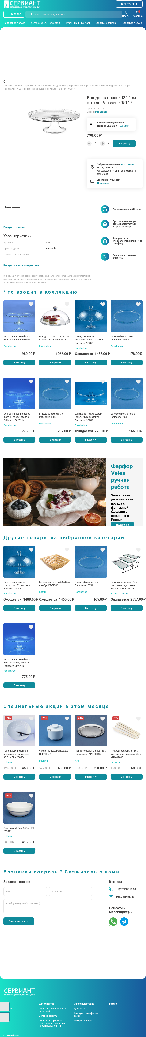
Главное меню (13, 85)
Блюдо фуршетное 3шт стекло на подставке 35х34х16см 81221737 (124, 585)
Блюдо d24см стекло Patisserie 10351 (123, 415)
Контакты (129, 4)
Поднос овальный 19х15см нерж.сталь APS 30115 (90, 752)
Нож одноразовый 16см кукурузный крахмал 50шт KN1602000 (126, 754)
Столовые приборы (106, 22)
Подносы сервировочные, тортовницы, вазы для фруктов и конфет (92, 85)
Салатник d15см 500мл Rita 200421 (19, 830)
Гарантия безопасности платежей (52, 1010)
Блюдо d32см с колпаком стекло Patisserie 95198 (54, 338)
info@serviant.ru (121, 896)
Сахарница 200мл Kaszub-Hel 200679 (54, 752)
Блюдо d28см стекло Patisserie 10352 (51, 415)
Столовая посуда (132, 22)
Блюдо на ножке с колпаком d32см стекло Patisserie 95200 (89, 339)
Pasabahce (101, 111)
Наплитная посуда (14, 22)
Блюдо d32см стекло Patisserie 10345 (123, 338)
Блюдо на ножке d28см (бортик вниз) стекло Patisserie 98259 (88, 417)
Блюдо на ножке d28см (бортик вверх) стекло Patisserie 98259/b (17, 417)
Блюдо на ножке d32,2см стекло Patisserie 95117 (47, 88)
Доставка (79, 1008)
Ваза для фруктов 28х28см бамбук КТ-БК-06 (54, 584)
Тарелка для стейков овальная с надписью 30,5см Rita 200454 (16, 754)
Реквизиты (9, 1008)
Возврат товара (83, 1020)
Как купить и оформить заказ (87, 1014)
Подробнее (103, 183)
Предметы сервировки (37, 85)
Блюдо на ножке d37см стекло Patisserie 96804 (17, 338)
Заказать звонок (18, 921)
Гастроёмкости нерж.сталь (45, 22)
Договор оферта (48, 1015)
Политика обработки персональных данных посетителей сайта (52, 1023)
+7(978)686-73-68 (122, 889)
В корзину (124, 143)
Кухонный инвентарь (78, 22)
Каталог (13, 14)
